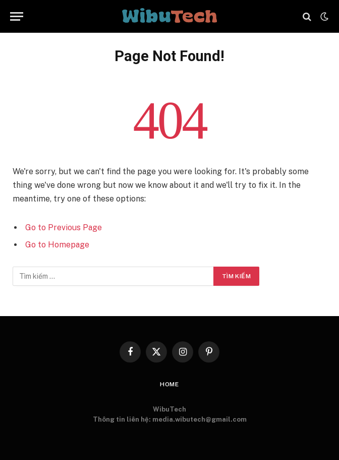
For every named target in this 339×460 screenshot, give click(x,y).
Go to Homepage (57, 244)
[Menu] (16, 16)
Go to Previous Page (63, 227)
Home (169, 384)
